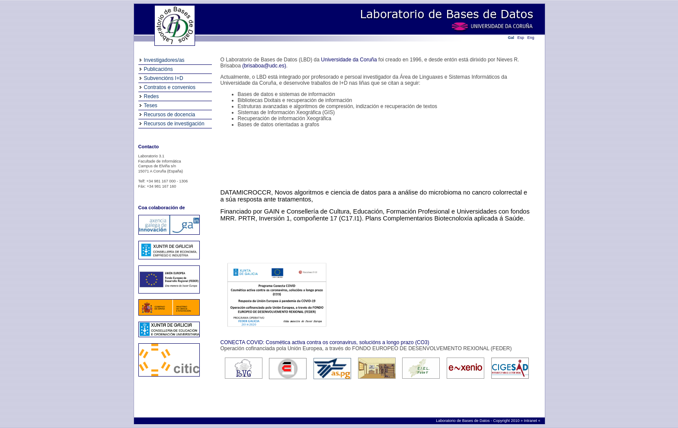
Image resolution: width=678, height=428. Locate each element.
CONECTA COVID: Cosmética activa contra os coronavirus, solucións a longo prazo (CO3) (325, 342)
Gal (511, 37)
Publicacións (158, 69)
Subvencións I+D (163, 78)
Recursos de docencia (169, 115)
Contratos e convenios (169, 87)
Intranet (531, 420)
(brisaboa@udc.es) (264, 66)
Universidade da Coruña (349, 60)
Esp (521, 37)
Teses (150, 105)
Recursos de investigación (174, 124)
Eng (531, 37)
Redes (151, 96)
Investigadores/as (164, 60)
